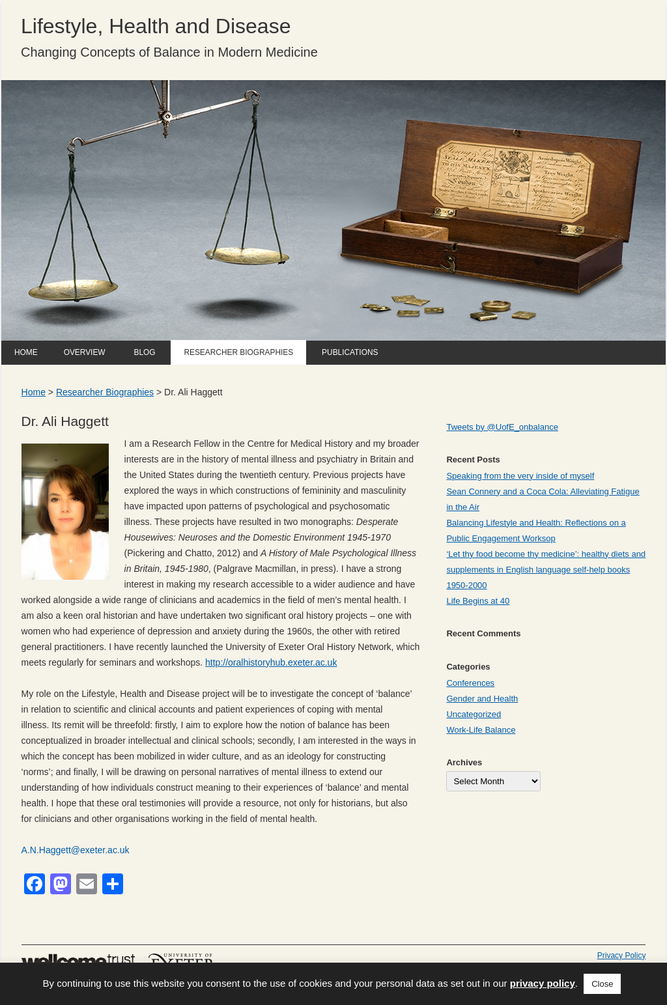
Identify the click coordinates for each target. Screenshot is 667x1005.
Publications (350, 352)
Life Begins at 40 (477, 601)
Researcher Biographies (238, 352)
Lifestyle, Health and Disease (156, 26)
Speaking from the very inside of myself (520, 476)
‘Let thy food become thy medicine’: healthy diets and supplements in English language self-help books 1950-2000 (546, 569)
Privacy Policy (621, 955)
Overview (85, 352)
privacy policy (542, 983)
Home (26, 352)
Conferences (470, 683)
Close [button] (602, 984)
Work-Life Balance (480, 730)
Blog (144, 352)
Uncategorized (473, 714)
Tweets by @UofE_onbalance (502, 427)
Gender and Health (482, 698)
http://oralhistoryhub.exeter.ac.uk (271, 662)
